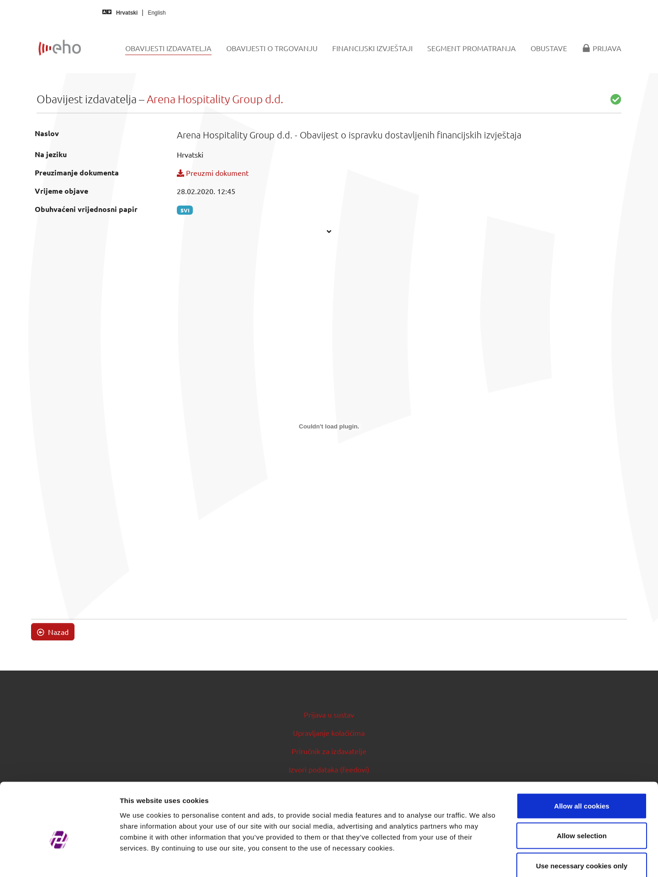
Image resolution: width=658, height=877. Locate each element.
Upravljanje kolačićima (329, 732)
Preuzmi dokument (213, 172)
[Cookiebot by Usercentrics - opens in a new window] (59, 859)
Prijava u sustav (329, 714)
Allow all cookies (582, 757)
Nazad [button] (53, 631)
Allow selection (581, 787)
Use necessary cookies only (581, 817)
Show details (479, 859)
